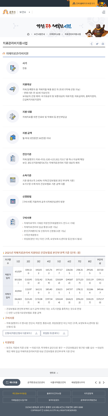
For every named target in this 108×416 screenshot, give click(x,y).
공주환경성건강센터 (36, 382)
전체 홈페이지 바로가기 (82, 4)
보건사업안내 (39, 34)
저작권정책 (88, 393)
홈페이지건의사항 (54, 393)
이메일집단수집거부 (19, 400)
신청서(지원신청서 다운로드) (21, 333)
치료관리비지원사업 (73, 34)
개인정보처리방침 (19, 393)
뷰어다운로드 (54, 400)
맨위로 (54, 372)
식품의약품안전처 (58, 382)
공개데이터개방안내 (89, 400)
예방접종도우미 (78, 382)
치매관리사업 (54, 34)
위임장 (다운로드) (54, 333)
